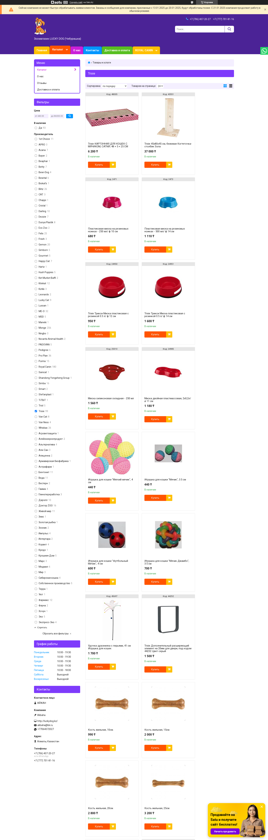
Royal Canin (142, 800)
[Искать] (229, 29)
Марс (190, 803)
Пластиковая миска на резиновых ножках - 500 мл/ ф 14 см (108, 230)
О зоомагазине (42, 807)
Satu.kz (149, 833)
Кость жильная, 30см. (100, 644)
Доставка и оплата (117, 50)
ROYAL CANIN (144, 50)
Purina (139, 803)
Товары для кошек (95, 800)
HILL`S (139, 807)
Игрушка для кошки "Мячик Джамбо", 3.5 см (205, 396)
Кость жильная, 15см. (100, 566)
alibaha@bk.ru (45, 725)
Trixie (190, 814)
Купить (99, 164)
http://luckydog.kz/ (47, 721)
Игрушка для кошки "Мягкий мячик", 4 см (206, 311)
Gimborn (140, 814)
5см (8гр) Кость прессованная (156, 648)
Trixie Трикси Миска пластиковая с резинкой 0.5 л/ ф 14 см (209, 230)
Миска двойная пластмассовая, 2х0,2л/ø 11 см (157, 315)
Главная (42, 50)
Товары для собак (95, 803)
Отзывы (41, 83)
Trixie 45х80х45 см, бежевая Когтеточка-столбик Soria (154, 145)
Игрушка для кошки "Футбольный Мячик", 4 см (158, 396)
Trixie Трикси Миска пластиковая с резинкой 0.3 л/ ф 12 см (158, 230)
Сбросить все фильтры (56, 633)
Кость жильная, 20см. (151, 566)
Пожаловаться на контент (138, 837)
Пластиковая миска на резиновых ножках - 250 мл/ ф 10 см (209, 145)
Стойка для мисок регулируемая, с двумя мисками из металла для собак (108, 736)
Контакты (92, 50)
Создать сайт (76, 2)
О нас (77, 50)
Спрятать (42, 627)
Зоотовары (40, 803)
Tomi (190, 800)
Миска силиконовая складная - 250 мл (106, 315)
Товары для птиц (94, 810)
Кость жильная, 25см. (202, 566)
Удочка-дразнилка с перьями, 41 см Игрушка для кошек (107, 481)
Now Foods (142, 810)
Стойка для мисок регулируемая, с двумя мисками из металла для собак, (158, 736)
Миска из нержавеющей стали (207, 733)
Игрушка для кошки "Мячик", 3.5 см (109, 394)
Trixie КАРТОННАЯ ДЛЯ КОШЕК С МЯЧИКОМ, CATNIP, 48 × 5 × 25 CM (108, 145)
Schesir (191, 807)
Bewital (191, 810)
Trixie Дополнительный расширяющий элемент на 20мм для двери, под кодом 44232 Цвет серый (158, 483)
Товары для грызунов (97, 807)
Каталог (57, 49)
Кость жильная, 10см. (202, 476)
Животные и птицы (96, 814)
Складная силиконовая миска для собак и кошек (209, 650)
